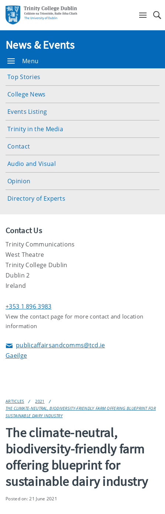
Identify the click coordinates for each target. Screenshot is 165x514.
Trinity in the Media (35, 129)
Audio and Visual (31, 164)
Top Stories (23, 77)
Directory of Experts (36, 198)
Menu (22, 61)
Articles (15, 401)
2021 (39, 401)
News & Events (40, 45)
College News (26, 94)
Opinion (18, 181)
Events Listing (27, 112)
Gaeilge (16, 355)
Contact (18, 146)
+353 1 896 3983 (29, 306)
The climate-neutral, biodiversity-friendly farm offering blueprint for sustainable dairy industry (81, 411)
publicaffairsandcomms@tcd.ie (55, 345)
